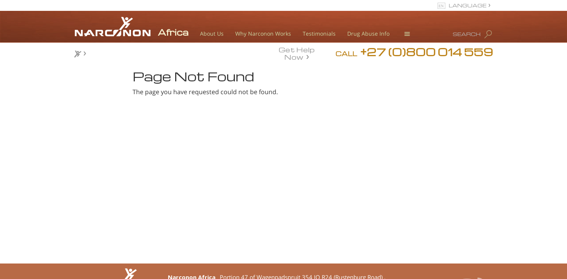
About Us (212, 33)
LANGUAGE (467, 5)
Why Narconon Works (263, 33)
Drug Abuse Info (368, 33)
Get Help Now (297, 52)
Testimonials (319, 33)
